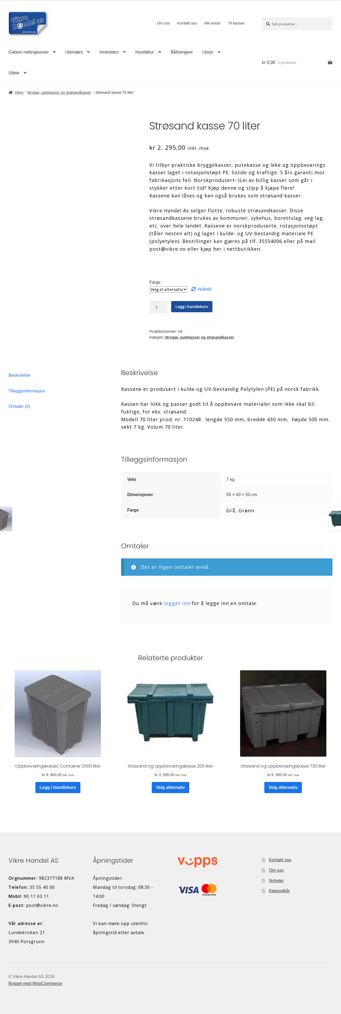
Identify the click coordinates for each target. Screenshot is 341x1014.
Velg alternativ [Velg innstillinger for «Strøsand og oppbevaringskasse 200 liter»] (170, 787)
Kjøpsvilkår (279, 891)
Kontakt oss (187, 23)
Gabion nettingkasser (29, 52)
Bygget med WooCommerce (35, 983)
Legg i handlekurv (191, 306)
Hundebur (144, 52)
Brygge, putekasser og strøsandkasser (59, 92)
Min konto (212, 23)
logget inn (177, 603)
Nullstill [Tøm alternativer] (205, 289)
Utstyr (207, 52)
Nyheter (276, 880)
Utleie (14, 73)
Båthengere (182, 52)
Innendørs (109, 52)
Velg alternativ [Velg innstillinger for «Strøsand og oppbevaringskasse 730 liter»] (283, 787)
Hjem (19, 92)
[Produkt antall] (158, 307)
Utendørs (74, 52)
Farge (155, 282)
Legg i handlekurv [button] (58, 787)
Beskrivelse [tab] (19, 375)
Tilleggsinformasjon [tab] (27, 391)
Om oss (163, 23)
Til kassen (236, 23)
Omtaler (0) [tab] (19, 406)
